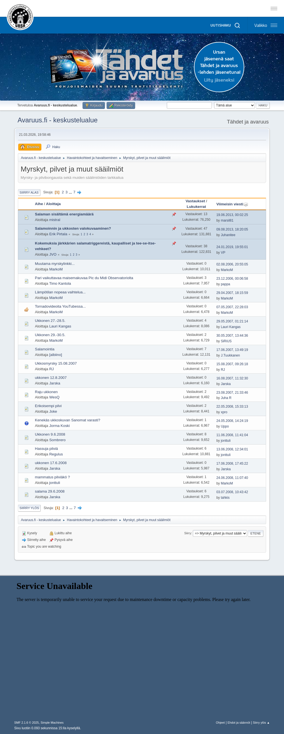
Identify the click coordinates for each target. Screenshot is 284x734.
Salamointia (45, 349)
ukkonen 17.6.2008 (51, 463)
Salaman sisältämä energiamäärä (64, 214)
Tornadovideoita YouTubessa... (60, 306)
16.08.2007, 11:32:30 (232, 378)
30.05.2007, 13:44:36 (232, 336)
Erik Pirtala (58, 234)
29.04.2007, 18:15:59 (232, 293)
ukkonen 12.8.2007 (51, 378)
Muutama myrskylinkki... (55, 264)
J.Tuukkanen (230, 355)
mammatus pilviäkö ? (52, 477)
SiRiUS (226, 341)
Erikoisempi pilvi (48, 406)
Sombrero (57, 440)
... (71, 192)
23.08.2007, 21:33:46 (232, 393)
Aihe (39, 204)
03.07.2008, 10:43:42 (232, 492)
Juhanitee (228, 235)
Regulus (56, 454)
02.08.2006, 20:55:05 (232, 264)
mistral (54, 220)
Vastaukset (195, 201)
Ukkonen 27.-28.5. (50, 321)
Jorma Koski (59, 426)
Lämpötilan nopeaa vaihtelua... (60, 292)
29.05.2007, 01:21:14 (232, 321)
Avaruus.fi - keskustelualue (58, 120)
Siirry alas (29, 192)
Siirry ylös (29, 508)
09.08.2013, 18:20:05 (232, 229)
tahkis (225, 498)
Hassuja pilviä (46, 448)
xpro (224, 412)
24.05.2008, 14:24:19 (232, 421)
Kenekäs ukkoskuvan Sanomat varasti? (67, 420)
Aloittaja (53, 204)
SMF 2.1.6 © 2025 (26, 722)
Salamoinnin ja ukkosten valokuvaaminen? (73, 228)
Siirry (187, 533)
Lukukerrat (196, 207)
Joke (53, 411)
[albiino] (55, 355)
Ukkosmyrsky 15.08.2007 (56, 363)
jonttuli (226, 441)
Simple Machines (52, 722)
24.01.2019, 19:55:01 (232, 247)
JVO (53, 254)
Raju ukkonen (46, 392)
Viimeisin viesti (232, 204)
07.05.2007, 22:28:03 (232, 307)
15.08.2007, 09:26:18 (232, 364)
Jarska (54, 383)
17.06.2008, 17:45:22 (232, 463)
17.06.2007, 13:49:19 (232, 350)
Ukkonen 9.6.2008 (50, 434)
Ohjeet (220, 722)
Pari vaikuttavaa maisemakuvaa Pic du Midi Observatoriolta (84, 278)
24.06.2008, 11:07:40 (232, 478)
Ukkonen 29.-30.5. (50, 335)
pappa (225, 284)
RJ (51, 369)
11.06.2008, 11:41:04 (232, 435)
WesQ (54, 397)
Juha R (226, 398)
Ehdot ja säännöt (238, 722)
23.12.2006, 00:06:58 (232, 279)
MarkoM (56, 269)
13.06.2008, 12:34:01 (232, 449)
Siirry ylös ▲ (261, 722)
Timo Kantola (60, 283)
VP (223, 253)
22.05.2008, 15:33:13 (232, 406)
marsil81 (227, 220)
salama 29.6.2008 (50, 491)
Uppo (225, 426)
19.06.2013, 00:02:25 (232, 215)
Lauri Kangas (60, 326)
